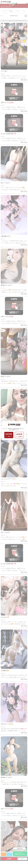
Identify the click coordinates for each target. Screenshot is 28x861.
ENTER (8, 435)
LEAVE (19, 435)
